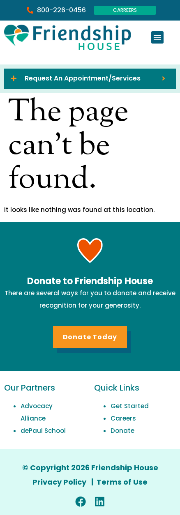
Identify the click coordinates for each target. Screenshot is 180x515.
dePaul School (43, 430)
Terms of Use (122, 482)
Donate (122, 430)
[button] (157, 37)
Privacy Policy (60, 482)
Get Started (130, 406)
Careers (123, 418)
